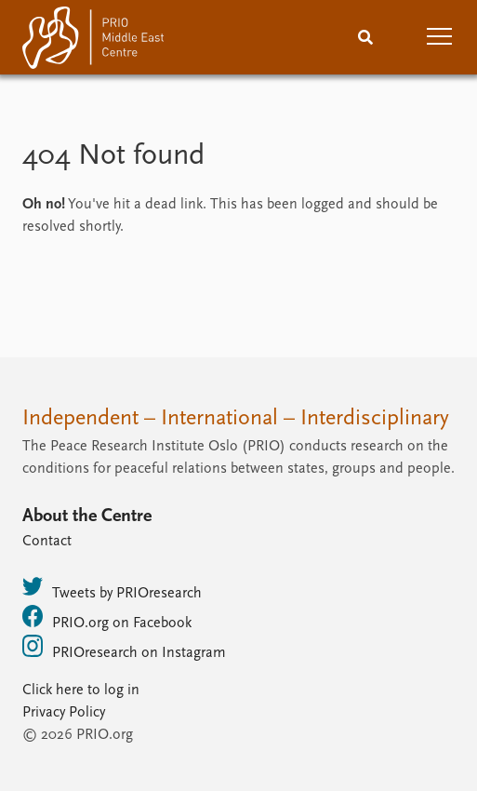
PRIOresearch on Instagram (124, 648)
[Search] (365, 37)
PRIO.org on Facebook (107, 618)
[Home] (93, 41)
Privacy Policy (63, 712)
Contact (47, 541)
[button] (440, 37)
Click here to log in (80, 690)
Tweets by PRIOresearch (112, 588)
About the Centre (87, 516)
